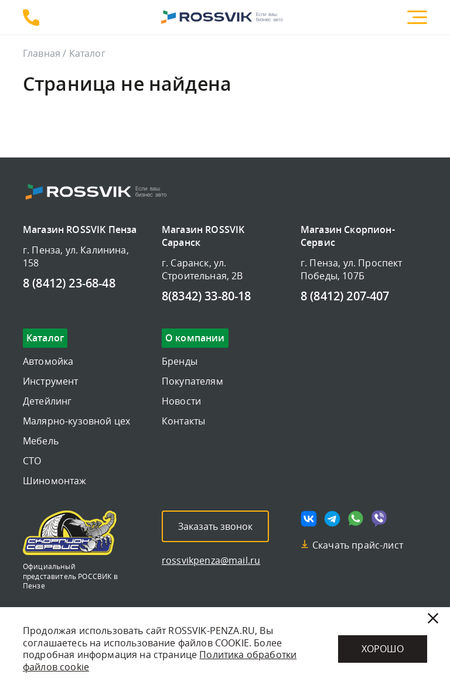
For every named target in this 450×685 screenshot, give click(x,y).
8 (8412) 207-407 (345, 297)
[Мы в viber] (379, 519)
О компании (195, 338)
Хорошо (383, 648)
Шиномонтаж (55, 480)
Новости (181, 401)
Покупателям (192, 381)
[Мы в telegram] (332, 519)
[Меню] (417, 17)
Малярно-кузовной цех (76, 421)
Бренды (179, 361)
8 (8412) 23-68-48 (31, 17)
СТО (32, 460)
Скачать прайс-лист (357, 545)
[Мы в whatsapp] (355, 519)
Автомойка (48, 361)
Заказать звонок (215, 526)
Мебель (41, 440)
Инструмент (51, 381)
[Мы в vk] (309, 519)
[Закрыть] (433, 618)
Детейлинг (47, 401)
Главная (41, 53)
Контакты (183, 421)
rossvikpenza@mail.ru (211, 560)
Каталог (45, 338)
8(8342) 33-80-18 (206, 297)
